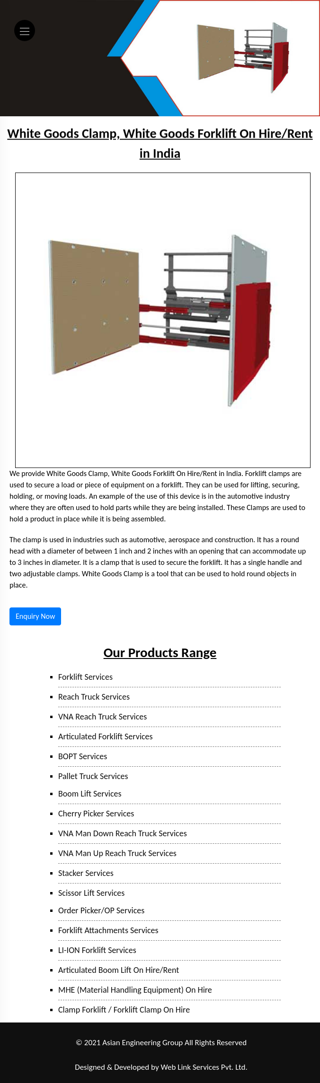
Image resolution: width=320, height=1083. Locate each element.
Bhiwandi (158, 1055)
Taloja (103, 1055)
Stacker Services (86, 873)
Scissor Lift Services (91, 893)
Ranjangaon (54, 1055)
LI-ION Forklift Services (97, 950)
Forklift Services (85, 677)
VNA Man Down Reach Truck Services (122, 833)
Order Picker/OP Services (101, 910)
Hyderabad (237, 1055)
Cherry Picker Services (96, 813)
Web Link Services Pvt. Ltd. (204, 1067)
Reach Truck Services (94, 697)
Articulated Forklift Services (105, 736)
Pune (82, 1055)
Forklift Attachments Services (108, 930)
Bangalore (270, 1055)
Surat (183, 1055)
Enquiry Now (35, 616)
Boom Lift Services (90, 793)
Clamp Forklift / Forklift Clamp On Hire (124, 1010)
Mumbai (128, 1055)
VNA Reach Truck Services (102, 716)
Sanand (206, 1055)
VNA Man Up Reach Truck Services (117, 853)
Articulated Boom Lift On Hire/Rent (118, 970)
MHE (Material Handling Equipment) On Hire (135, 990)
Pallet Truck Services (93, 776)
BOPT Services (82, 756)
